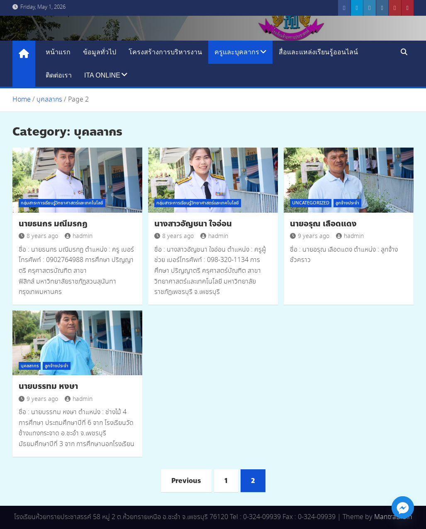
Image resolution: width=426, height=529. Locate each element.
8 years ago (38, 236)
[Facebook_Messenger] (403, 507)
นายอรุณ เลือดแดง (323, 224)
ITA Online (102, 75)
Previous (186, 481)
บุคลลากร (30, 366)
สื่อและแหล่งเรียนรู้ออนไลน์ (318, 52)
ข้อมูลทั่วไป (99, 52)
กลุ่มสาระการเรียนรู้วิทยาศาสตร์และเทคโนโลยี (62, 203)
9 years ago (309, 236)
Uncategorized (310, 203)
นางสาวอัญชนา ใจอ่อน (193, 224)
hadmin (79, 236)
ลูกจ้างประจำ (347, 203)
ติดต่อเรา (59, 75)
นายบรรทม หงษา (48, 386)
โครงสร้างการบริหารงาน (165, 52)
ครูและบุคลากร (236, 52)
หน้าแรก (58, 52)
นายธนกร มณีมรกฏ (53, 224)
